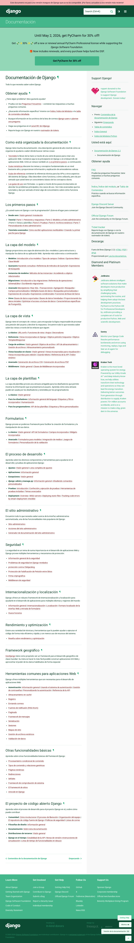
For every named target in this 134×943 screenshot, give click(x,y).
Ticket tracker (98, 227)
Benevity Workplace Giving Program (112, 901)
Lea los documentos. (118, 256)
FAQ (94, 170)
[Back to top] (128, 938)
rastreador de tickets (50, 130)
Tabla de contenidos (103, 127)
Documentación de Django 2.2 (107, 151)
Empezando (75, 858)
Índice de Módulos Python (105, 136)
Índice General (100, 131)
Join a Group (38, 887)
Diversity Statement (14, 910)
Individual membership (43, 905)
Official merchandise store (108, 896)
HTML (118, 250)
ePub (94, 253)
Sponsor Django (104, 887)
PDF (124, 250)
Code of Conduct (13, 905)
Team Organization (14, 896)
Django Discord (61, 892)
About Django (12, 887)
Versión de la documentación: (116, 931)
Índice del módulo (107, 186)
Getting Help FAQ (62, 887)
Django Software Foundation (18, 901)
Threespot (93, 926)
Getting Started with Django (18, 892)
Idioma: (125, 925)
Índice (94, 186)
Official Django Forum (102, 215)
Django (13, 11)
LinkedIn (79, 905)
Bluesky (79, 901)
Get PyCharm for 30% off (67, 60)
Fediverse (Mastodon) (85, 896)
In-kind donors (55, 926)
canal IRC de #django (40, 126)
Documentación (20, 22)
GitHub (79, 887)
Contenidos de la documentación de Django (26, 858)
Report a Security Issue (43, 901)
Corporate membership (107, 892)
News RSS (80, 910)
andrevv (112, 926)
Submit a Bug (39, 896)
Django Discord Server (103, 204)
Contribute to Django (42, 892)
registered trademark (77, 935)
